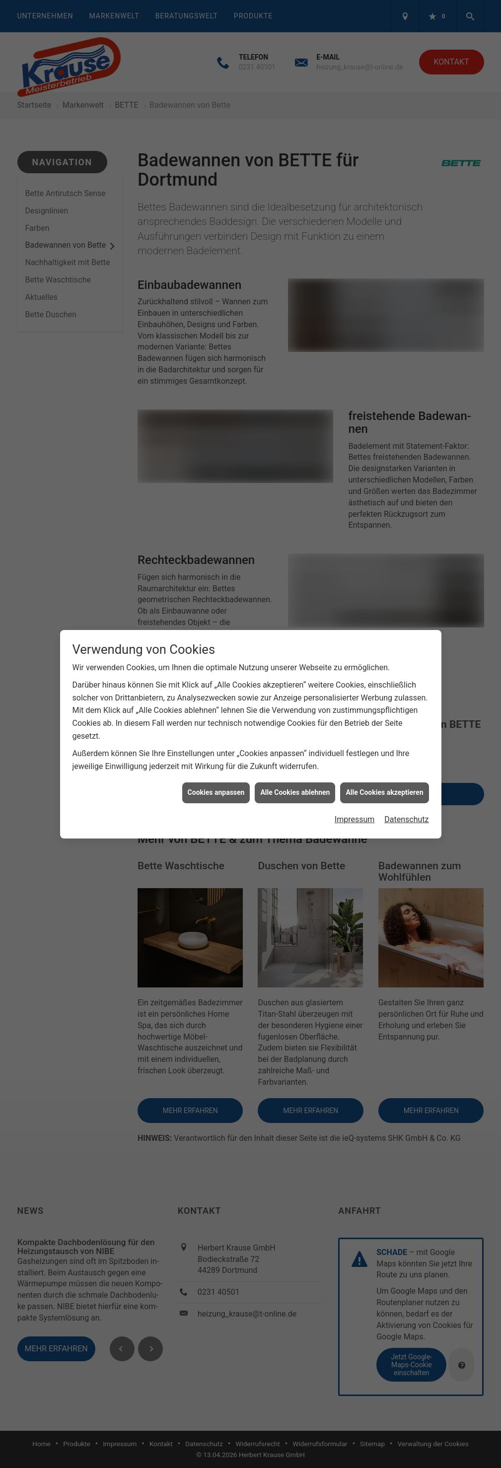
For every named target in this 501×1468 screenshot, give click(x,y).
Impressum (355, 797)
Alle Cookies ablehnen (295, 770)
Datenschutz (406, 797)
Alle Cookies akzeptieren (384, 770)
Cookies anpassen (216, 770)
